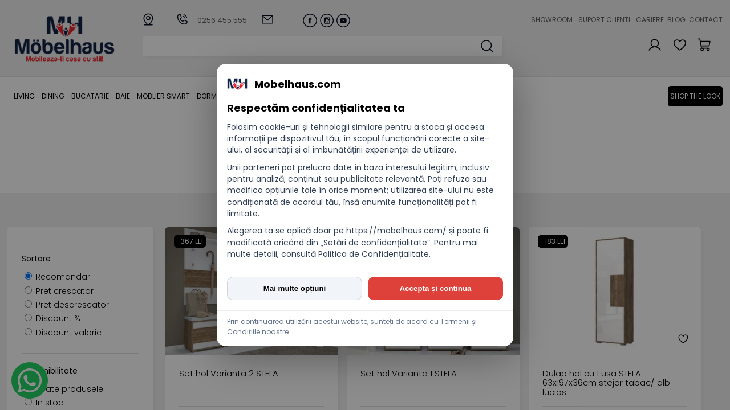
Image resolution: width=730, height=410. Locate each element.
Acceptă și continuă (436, 288)
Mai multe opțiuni (294, 288)
